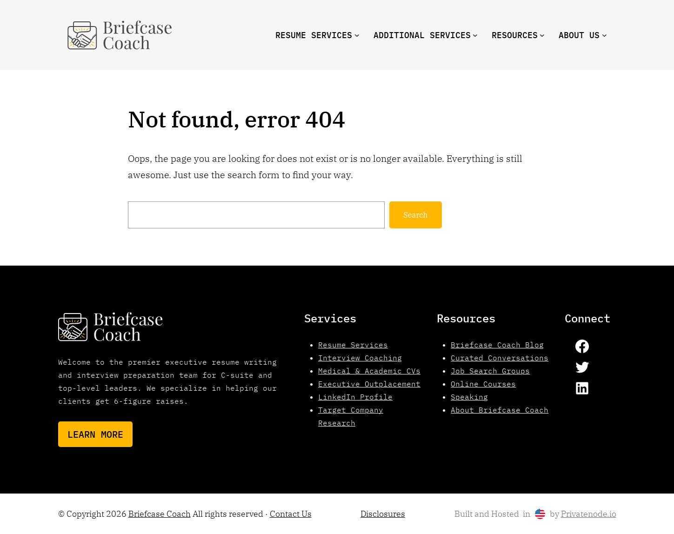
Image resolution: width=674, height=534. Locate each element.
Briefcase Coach (159, 513)
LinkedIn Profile (355, 396)
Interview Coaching (360, 357)
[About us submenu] (604, 35)
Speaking (469, 396)
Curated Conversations (499, 357)
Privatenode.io (588, 513)
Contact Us (291, 513)
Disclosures (382, 513)
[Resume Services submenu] (357, 35)
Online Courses (483, 383)
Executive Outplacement (369, 383)
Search (415, 215)
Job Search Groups (490, 370)
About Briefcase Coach (499, 409)
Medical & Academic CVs (369, 370)
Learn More (95, 434)
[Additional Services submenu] (475, 35)
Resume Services (353, 344)
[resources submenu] (542, 35)
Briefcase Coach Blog (497, 344)
